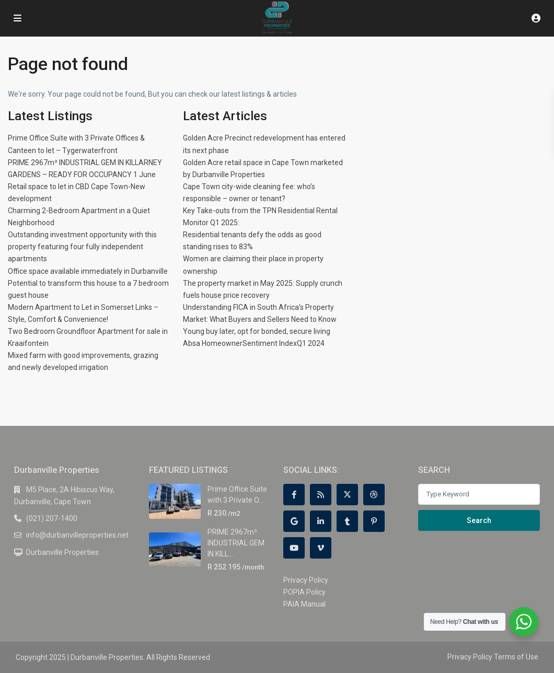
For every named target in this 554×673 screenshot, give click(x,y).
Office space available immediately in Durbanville (88, 271)
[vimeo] (320, 548)
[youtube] (294, 548)
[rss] (320, 494)
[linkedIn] (320, 521)
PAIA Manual (304, 604)
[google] (294, 521)
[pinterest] (374, 521)
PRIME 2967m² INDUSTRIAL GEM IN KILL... (235, 543)
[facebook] (294, 494)
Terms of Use (516, 657)
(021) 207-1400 (51, 518)
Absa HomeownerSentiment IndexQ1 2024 (254, 343)
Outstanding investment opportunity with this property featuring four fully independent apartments (82, 246)
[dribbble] (374, 494)
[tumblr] (347, 521)
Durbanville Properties (62, 552)
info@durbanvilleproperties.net (77, 535)
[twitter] (347, 494)
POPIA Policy (304, 592)
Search (479, 520)
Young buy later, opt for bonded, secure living (256, 331)
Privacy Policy (305, 580)
